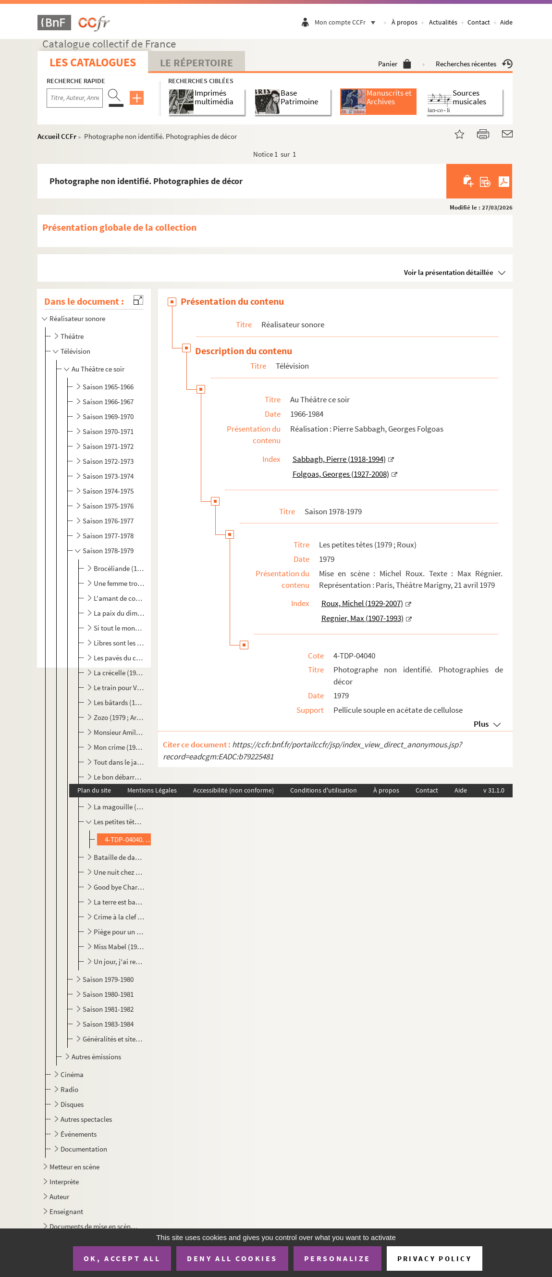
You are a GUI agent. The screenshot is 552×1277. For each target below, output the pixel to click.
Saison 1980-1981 (108, 994)
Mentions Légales (152, 790)
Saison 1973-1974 (108, 476)
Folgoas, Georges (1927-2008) (341, 474)
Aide (506, 22)
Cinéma (72, 1074)
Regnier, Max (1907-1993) (362, 618)
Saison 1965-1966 (108, 386)
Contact (478, 22)
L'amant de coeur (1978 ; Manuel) (119, 598)
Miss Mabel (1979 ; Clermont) (119, 946)
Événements (79, 1134)
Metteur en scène (74, 1166)
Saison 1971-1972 (108, 446)
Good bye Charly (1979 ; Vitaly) (119, 887)
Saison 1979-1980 (108, 979)
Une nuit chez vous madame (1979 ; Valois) (119, 872)
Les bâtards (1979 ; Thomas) (119, 702)
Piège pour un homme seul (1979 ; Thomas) (119, 931)
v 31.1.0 (493, 790)
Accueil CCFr (56, 136)
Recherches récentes (474, 63)
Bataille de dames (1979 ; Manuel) (119, 857)
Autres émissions (96, 1056)
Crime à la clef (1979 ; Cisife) (119, 916)
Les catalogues (92, 62)
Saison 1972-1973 (108, 461)
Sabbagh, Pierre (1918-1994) (339, 459)
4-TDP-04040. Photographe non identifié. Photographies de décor (129, 839)
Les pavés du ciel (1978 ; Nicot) (119, 657)
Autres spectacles (86, 1119)
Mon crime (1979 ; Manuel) (119, 747)
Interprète (64, 1181)
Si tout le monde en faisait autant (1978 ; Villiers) (119, 627)
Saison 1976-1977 (108, 520)
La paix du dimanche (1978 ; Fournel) (119, 613)
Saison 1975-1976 (108, 505)
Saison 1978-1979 (108, 550)
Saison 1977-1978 (108, 535)
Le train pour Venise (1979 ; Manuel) (119, 687)
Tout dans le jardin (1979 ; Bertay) (119, 762)
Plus (481, 724)
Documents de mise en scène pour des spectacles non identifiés (94, 1226)
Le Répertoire (196, 62)
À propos (404, 22)
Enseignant (66, 1211)
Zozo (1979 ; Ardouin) (119, 717)
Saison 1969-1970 (108, 416)
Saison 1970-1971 (108, 431)
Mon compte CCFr (347, 22)
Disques (72, 1104)
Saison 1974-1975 (108, 491)
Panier (394, 63)
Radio (69, 1089)
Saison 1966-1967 (108, 401)
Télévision (75, 351)
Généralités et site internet (113, 1038)
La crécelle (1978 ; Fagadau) (119, 672)
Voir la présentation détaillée (448, 272)
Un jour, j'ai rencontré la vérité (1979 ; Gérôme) (119, 961)
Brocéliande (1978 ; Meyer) (119, 568)
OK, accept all (122, 1258)
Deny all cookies (232, 1258)
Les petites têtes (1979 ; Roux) (119, 821)
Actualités (443, 22)
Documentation (84, 1148)
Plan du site (94, 790)
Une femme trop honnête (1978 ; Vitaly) (119, 583)
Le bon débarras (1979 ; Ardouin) (119, 776)
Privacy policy (434, 1258)
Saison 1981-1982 (108, 1009)
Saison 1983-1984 (108, 1024)
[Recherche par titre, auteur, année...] (75, 98)
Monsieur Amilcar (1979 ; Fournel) (119, 732)
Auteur (59, 1196)
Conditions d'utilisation (323, 790)
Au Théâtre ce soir (98, 368)
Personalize (337, 1258)
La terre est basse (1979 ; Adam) (119, 901)
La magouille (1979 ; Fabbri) (119, 806)
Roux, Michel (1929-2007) (362, 603)
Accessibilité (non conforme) (233, 790)
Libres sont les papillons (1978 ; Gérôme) (119, 642)
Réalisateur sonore (77, 318)
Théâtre (72, 336)
